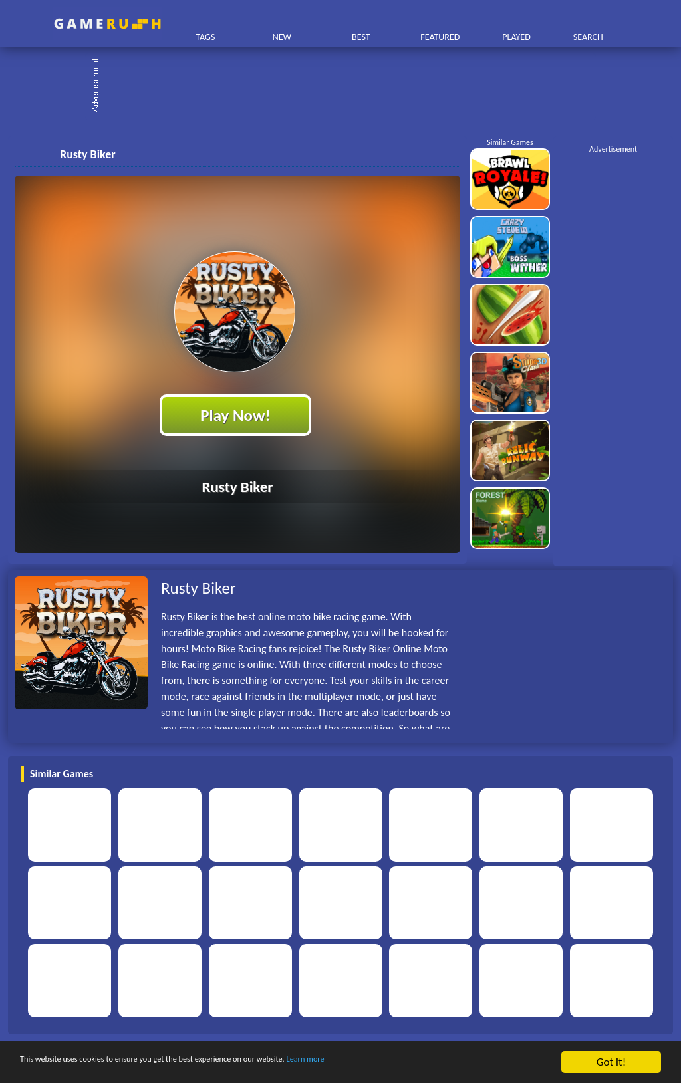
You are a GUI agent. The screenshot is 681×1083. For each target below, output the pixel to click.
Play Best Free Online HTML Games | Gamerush (107, 23)
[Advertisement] (347, 86)
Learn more (415, 1063)
